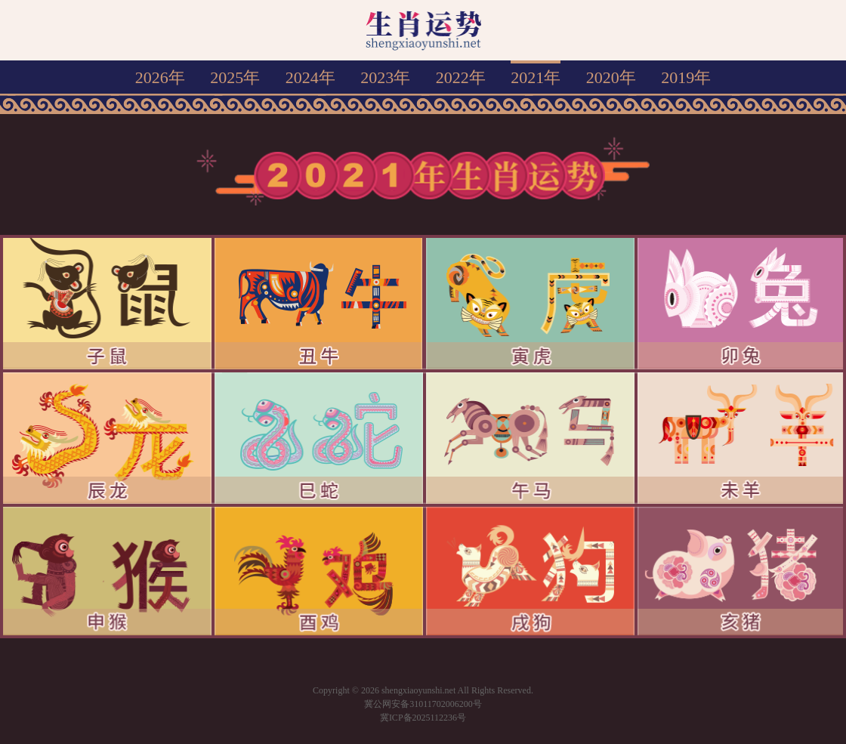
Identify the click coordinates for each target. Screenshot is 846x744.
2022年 (461, 77)
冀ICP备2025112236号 (423, 717)
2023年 (385, 77)
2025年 (235, 77)
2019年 (686, 77)
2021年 (535, 77)
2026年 (160, 77)
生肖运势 (423, 30)
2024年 (310, 77)
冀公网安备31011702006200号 (423, 704)
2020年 (611, 77)
